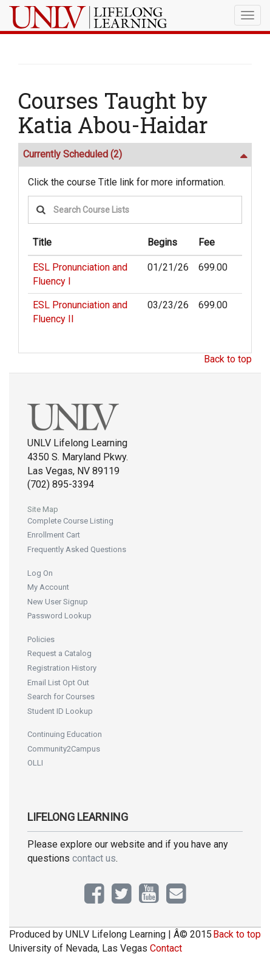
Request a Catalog (59, 653)
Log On (40, 573)
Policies (41, 639)
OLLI (35, 762)
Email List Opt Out (58, 682)
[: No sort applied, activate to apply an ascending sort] (237, 243)
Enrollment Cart (53, 534)
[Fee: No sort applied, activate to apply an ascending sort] (213, 243)
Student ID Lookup (60, 711)
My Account (48, 587)
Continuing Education (64, 734)
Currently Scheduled (72, 154)
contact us (94, 858)
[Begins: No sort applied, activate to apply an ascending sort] (168, 243)
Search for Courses (61, 696)
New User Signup (57, 601)
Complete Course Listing (70, 520)
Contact (166, 948)
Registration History (61, 667)
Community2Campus (63, 748)
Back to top (228, 359)
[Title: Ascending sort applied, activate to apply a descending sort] (85, 243)
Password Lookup (59, 615)
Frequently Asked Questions (76, 549)
